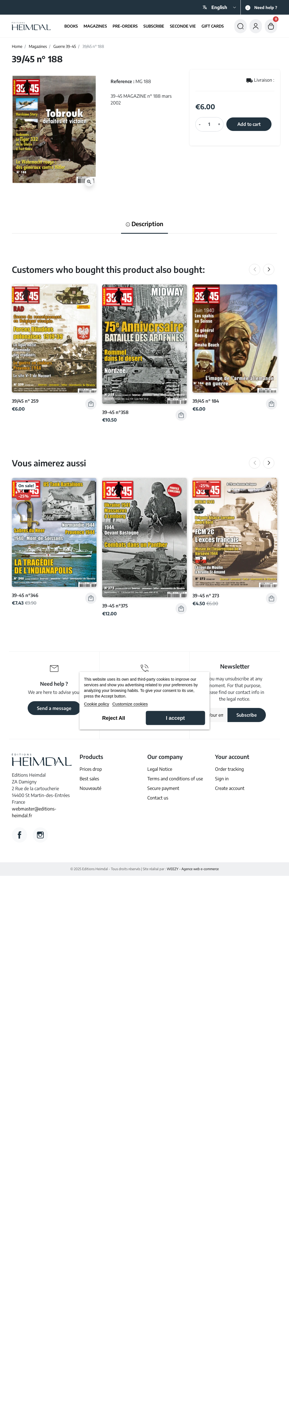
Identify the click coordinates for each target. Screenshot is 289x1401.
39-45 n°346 (25, 595)
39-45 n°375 (115, 605)
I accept (175, 718)
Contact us (157, 798)
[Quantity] (209, 124)
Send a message (54, 708)
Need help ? (265, 7)
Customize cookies (130, 703)
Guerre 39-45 (64, 46)
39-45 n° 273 (205, 595)
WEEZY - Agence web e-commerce (193, 869)
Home (17, 46)
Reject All (113, 718)
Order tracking (229, 769)
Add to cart (248, 124)
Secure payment (163, 788)
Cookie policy (96, 703)
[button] (240, 26)
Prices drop (91, 769)
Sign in (222, 778)
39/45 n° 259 (25, 401)
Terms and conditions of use (175, 778)
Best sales (89, 778)
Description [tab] (144, 224)
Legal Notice (159, 769)
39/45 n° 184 (205, 401)
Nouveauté (90, 788)
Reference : (122, 81)
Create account (229, 788)
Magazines (38, 46)
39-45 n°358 (115, 412)
